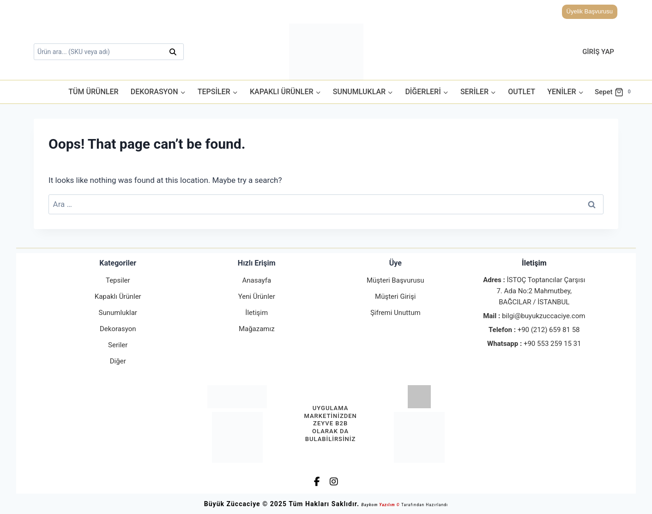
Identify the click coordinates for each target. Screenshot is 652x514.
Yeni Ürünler (256, 296)
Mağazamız (257, 329)
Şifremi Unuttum (395, 312)
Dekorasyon (118, 329)
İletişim (256, 312)
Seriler (117, 345)
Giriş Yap (598, 52)
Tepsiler (118, 280)
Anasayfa (256, 280)
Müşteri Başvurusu (395, 280)
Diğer (118, 361)
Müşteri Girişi (395, 296)
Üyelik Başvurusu (590, 11)
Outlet (521, 92)
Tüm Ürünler (93, 92)
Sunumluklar (118, 312)
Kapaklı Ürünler (118, 296)
